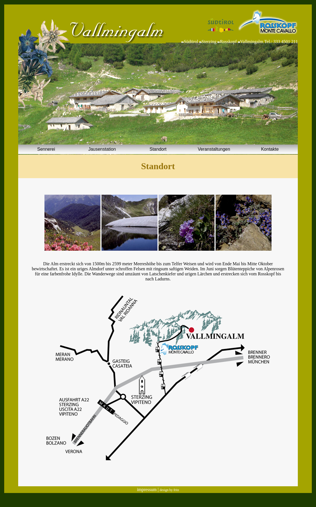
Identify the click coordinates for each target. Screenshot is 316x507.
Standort (158, 149)
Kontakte (270, 149)
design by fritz (169, 490)
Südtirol (191, 41)
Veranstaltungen (214, 149)
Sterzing (209, 41)
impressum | (148, 489)
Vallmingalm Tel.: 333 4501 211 (269, 41)
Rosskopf (228, 41)
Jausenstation (102, 149)
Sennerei (46, 149)
